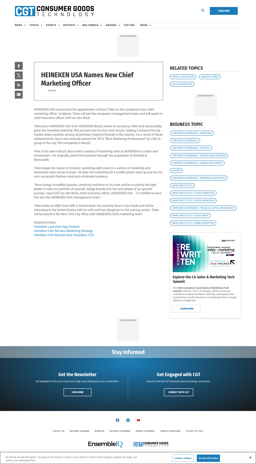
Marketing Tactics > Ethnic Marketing (193, 193)
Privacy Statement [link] (145, 431)
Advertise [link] (99, 431)
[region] (128, 458)
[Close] (250, 457)
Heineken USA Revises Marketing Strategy (63, 231)
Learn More (186, 308)
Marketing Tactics (182, 185)
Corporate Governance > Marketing (192, 133)
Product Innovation (183, 77)
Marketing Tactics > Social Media (190, 215)
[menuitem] (22, 25)
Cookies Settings (194, 431)
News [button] (18, 25)
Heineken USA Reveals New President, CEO (64, 235)
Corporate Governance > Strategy (191, 148)
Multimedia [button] (90, 25)
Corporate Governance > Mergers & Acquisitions (198, 178)
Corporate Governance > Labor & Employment (197, 163)
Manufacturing (209, 77)
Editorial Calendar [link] (79, 431)
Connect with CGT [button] (178, 392)
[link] (19, 66)
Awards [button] (111, 25)
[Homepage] (54, 11)
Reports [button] (69, 25)
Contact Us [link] (58, 431)
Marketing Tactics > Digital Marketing (193, 200)
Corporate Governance (185, 140)
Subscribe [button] (77, 392)
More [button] (144, 25)
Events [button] (51, 25)
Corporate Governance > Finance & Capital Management (203, 208)
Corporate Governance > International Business (199, 155)
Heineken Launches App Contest (56, 226)
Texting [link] (129, 25)
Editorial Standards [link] (120, 431)
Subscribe (224, 10)
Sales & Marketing (182, 84)
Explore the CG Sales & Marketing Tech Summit (204, 279)
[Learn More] (205, 253)
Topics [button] (34, 25)
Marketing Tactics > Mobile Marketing (193, 223)
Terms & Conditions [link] (170, 431)
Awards (176, 170)
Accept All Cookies (208, 458)
